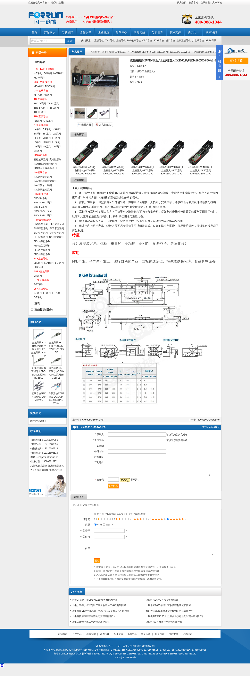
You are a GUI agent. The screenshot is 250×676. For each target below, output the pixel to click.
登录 (53, 2)
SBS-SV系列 (40, 198)
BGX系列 (38, 284)
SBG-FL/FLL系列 (43, 215)
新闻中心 (121, 32)
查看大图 (86, 124)
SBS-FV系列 (40, 207)
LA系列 (37, 129)
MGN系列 (58, 73)
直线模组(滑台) (43, 309)
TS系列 (37, 133)
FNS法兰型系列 (42, 254)
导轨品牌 (67, 32)
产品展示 (49, 32)
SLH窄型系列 (41, 232)
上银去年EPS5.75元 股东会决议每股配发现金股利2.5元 (174, 624)
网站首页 (62, 642)
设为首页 (181, 2)
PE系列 (38, 146)
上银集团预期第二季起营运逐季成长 (91, 629)
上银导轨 (121, 40)
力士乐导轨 (198, 40)
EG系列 (48, 73)
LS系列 (37, 142)
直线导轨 (99, 40)
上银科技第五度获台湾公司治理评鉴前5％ (94, 624)
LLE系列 (38, 263)
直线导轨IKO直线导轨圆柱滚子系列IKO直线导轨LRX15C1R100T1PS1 (38, 350)
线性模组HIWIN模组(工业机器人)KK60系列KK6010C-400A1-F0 (114, 170)
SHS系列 (48, 120)
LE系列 (56, 138)
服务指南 (159, 642)
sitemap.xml (148, 654)
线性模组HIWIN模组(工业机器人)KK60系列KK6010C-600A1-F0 (85, 170)
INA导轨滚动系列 (43, 189)
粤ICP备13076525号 (125, 665)
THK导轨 (110, 40)
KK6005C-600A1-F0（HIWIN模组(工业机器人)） (195, 52)
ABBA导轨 (210, 40)
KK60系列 (162, 52)
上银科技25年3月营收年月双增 (162, 608)
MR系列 (38, 95)
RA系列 (47, 129)
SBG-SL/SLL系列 (43, 211)
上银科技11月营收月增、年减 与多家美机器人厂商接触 (100, 618)
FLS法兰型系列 (42, 250)
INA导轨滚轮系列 (43, 176)
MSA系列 (39, 86)
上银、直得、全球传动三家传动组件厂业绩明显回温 (99, 613)
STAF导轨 (159, 40)
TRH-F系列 (40, 112)
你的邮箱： (81, 539)
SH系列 (38, 151)
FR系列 (56, 293)
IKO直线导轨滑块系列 (45, 163)
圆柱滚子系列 (41, 159)
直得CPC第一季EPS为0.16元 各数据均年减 (94, 608)
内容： (83, 553)
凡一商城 (217, 2)
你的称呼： (81, 533)
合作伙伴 (85, 32)
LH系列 (56, 142)
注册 (60, 2)
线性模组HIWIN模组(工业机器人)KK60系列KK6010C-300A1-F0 (200, 170)
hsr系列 (38, 120)
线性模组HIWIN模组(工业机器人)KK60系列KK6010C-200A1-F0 (172, 170)
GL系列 (38, 293)
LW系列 (57, 133)
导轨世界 (157, 32)
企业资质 (103, 32)
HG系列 (38, 73)
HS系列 (57, 129)
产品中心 (77, 642)
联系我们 (211, 32)
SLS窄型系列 (41, 237)
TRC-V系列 (40, 103)
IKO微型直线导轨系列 (45, 168)
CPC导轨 (147, 40)
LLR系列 (38, 267)
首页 (34, 32)
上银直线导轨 (184, 40)
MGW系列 (39, 77)
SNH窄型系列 (56, 232)
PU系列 (57, 146)
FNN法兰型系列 (42, 245)
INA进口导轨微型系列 (45, 181)
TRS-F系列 (39, 107)
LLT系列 (59, 263)
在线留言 (205, 2)
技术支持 (175, 32)
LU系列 (47, 142)
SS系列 (47, 146)
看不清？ (132, 482)
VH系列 (47, 138)
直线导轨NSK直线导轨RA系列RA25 (38, 397)
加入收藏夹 (105, 124)
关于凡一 (193, 32)
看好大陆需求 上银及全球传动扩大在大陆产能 (169, 618)
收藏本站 (193, 2)
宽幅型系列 (55, 159)
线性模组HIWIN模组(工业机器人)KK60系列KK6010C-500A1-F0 (143, 170)
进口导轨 (170, 40)
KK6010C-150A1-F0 (209, 419)
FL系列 (47, 293)
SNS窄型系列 (56, 237)
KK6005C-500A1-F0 (92, 419)
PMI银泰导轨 (134, 40)
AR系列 (48, 95)
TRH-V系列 (53, 107)
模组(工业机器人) (118, 52)
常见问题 (139, 32)
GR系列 (38, 297)
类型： (83, 527)
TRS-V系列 (53, 103)
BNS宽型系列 (41, 224)
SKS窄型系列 (57, 228)
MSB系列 (50, 86)
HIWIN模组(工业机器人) (142, 52)
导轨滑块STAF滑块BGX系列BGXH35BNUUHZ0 (56, 398)
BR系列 (38, 275)
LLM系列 (49, 263)
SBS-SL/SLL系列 (43, 202)
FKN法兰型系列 (42, 241)
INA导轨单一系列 (43, 185)
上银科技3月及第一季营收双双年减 (164, 629)
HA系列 (47, 133)
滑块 (37, 303)
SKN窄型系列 (57, 224)
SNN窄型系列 (41, 228)
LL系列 (37, 138)
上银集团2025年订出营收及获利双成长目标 (168, 613)
